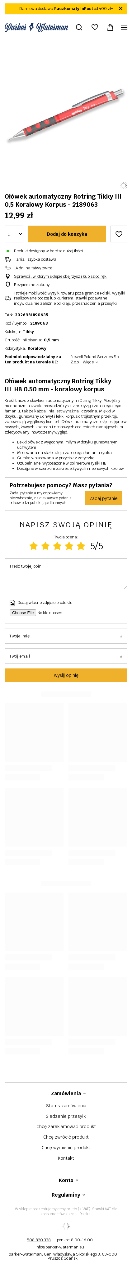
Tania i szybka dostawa (35, 259)
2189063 (39, 323)
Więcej (89, 362)
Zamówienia (66, 1093)
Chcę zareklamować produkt (66, 1126)
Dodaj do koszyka (67, 234)
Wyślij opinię (66, 675)
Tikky (28, 331)
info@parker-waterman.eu (59, 1247)
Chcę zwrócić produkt (66, 1137)
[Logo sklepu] (36, 27)
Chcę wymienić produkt (66, 1147)
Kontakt (66, 1158)
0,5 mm (51, 340)
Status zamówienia (66, 1105)
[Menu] (125, 27)
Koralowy (37, 348)
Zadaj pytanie (104, 498)
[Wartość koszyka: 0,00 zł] (110, 27)
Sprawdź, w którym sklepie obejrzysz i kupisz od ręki (60, 276)
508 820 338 (39, 1240)
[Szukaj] (79, 27)
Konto (66, 1180)
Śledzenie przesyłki (66, 1116)
